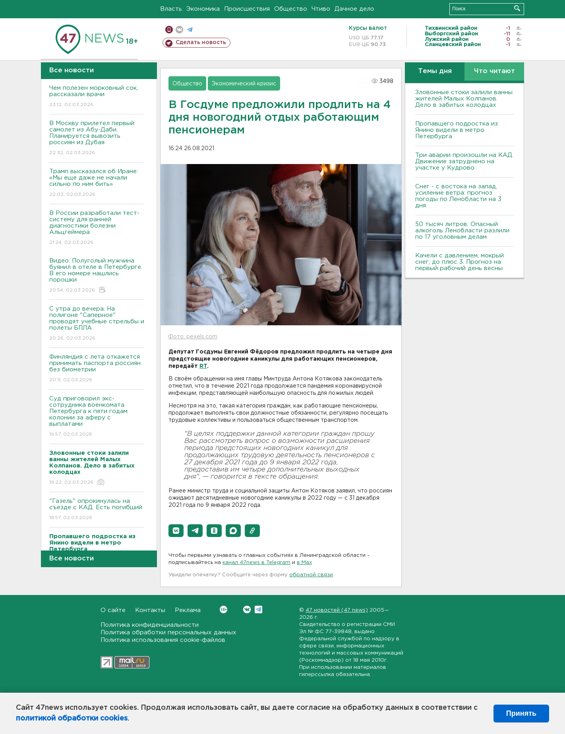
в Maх (304, 562)
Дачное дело (354, 9)
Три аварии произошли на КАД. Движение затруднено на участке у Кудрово (464, 161)
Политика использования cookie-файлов (163, 640)
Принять (521, 713)
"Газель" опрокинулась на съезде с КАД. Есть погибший (96, 509)
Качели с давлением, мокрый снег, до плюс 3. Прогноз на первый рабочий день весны (459, 262)
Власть (171, 9)
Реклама (188, 610)
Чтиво (321, 9)
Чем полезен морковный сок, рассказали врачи (96, 96)
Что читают (494, 71)
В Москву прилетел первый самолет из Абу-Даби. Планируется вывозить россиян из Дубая (96, 138)
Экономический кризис (244, 83)
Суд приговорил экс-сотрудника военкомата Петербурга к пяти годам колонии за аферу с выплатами (96, 417)
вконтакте (179, 29)
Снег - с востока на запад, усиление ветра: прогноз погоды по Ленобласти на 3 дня (458, 196)
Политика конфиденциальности (150, 625)
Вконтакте (223, 609)
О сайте (113, 610)
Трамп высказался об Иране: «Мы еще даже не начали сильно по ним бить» (96, 183)
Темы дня (435, 71)
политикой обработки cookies (72, 718)
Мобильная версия (169, 29)
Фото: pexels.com (192, 336)
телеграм (189, 29)
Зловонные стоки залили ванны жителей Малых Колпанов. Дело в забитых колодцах (464, 99)
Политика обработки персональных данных (168, 632)
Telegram (258, 609)
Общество (290, 9)
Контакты (150, 610)
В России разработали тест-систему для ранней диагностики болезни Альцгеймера (96, 228)
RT (203, 366)
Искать (517, 8)
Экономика (203, 9)
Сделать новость (201, 42)
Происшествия (247, 9)
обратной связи (311, 575)
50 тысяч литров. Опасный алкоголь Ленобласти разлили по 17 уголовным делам (462, 231)
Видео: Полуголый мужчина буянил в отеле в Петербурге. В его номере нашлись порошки (96, 276)
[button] (176, 530)
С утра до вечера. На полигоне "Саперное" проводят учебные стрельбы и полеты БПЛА (96, 324)
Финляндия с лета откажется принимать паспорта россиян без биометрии (96, 368)
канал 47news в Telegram (256, 562)
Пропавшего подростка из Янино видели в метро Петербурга (456, 130)
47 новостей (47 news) (337, 610)
